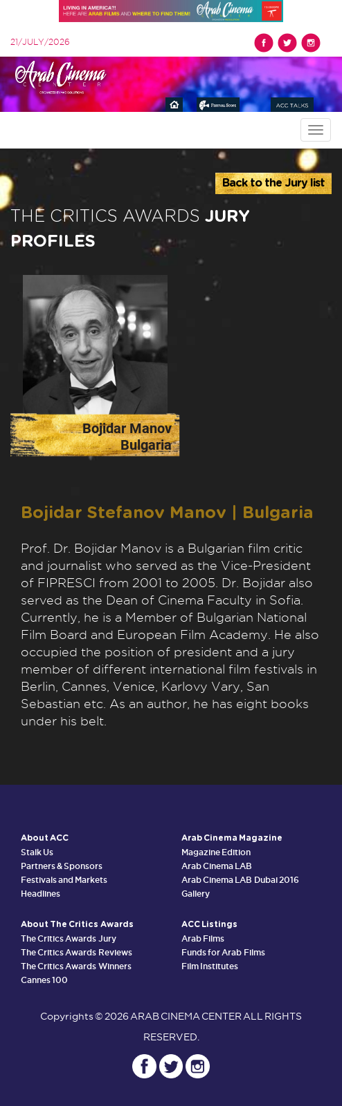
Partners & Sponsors (61, 865)
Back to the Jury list (273, 183)
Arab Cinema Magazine (231, 838)
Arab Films (202, 938)
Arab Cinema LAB (216, 865)
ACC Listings (209, 924)
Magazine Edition (216, 852)
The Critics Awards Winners (76, 966)
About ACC (45, 838)
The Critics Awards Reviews (76, 952)
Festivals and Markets (64, 879)
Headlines (40, 893)
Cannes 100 (44, 979)
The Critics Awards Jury (68, 938)
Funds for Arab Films (223, 952)
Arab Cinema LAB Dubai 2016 (240, 879)
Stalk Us (37, 852)
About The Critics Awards (77, 924)
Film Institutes (209, 966)
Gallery (195, 893)
